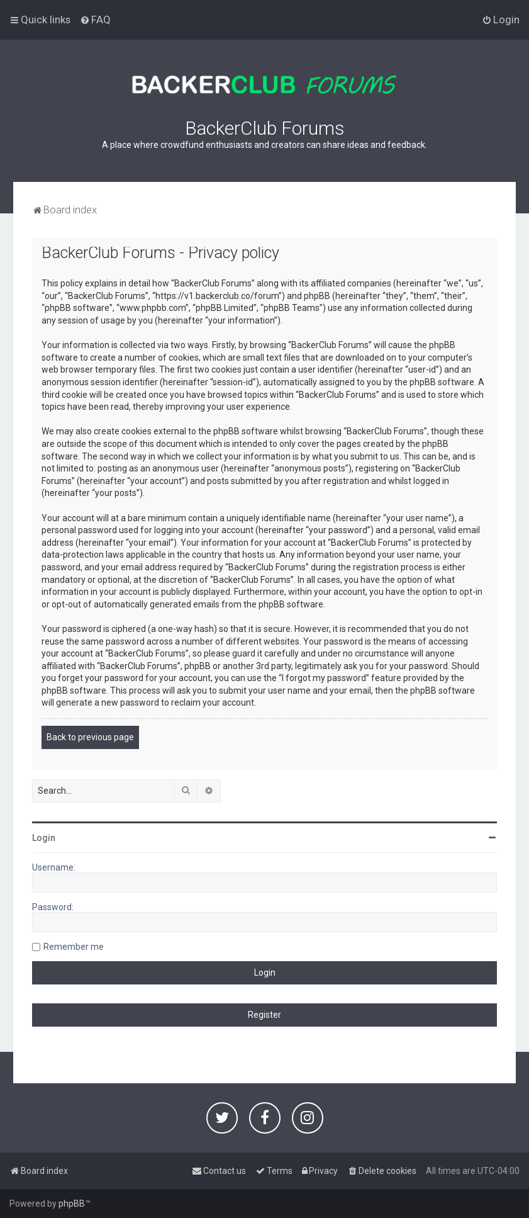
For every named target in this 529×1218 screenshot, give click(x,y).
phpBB (71, 1203)
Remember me (73, 947)
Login (43, 838)
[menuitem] (95, 19)
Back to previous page (90, 737)
